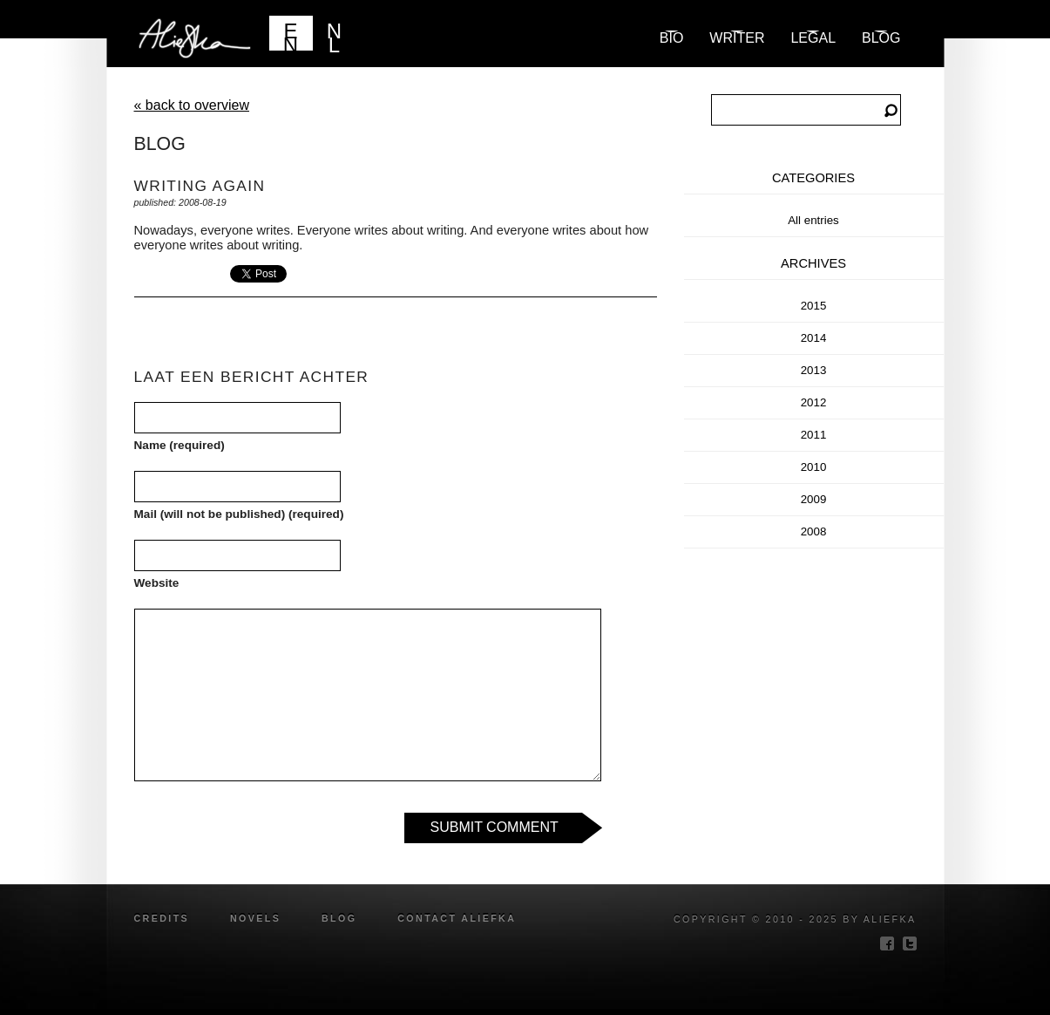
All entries (813, 220)
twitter (910, 943)
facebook (887, 943)
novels (255, 918)
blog (881, 38)
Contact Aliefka (456, 918)
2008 (814, 531)
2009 (814, 499)
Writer (736, 38)
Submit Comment (494, 827)
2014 (814, 337)
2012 (814, 402)
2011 (814, 434)
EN (290, 35)
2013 (814, 370)
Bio (672, 38)
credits (162, 918)
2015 (814, 305)
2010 (814, 466)
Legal (813, 38)
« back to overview (192, 105)
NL (334, 35)
